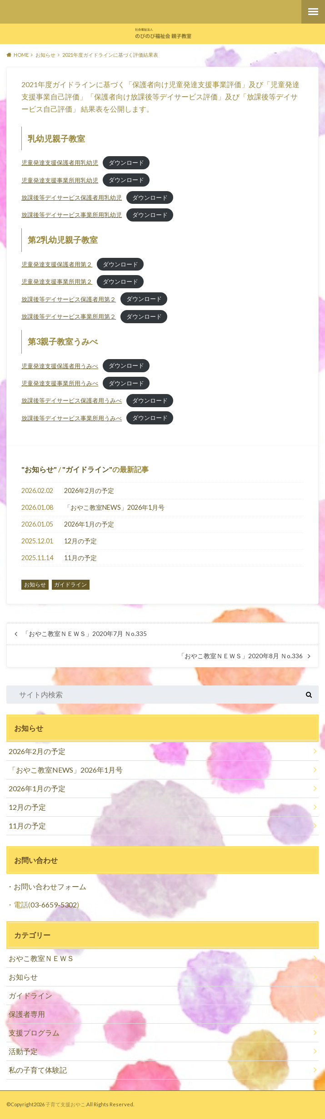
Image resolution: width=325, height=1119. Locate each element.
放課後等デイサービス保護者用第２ (68, 299)
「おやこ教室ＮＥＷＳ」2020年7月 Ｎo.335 (84, 633)
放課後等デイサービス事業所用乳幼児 (71, 214)
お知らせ (39, 469)
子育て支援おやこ (65, 1104)
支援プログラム (34, 1032)
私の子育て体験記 (38, 1069)
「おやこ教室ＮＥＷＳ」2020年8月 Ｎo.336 (240, 656)
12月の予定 (80, 541)
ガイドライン (87, 469)
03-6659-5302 (53, 904)
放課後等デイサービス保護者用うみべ (71, 400)
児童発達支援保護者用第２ (56, 264)
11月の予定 (80, 558)
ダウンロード (126, 162)
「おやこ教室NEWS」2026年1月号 (114, 507)
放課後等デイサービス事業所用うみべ (71, 418)
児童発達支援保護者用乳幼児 (59, 162)
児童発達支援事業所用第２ (56, 281)
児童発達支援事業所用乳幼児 (59, 180)
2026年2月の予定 (89, 490)
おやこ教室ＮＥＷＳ (41, 958)
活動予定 (23, 1051)
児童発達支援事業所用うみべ (59, 383)
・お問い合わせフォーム (46, 886)
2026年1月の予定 (89, 524)
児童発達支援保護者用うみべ (59, 366)
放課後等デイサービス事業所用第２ (68, 316)
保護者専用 (27, 1014)
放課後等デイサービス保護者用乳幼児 (71, 197)
